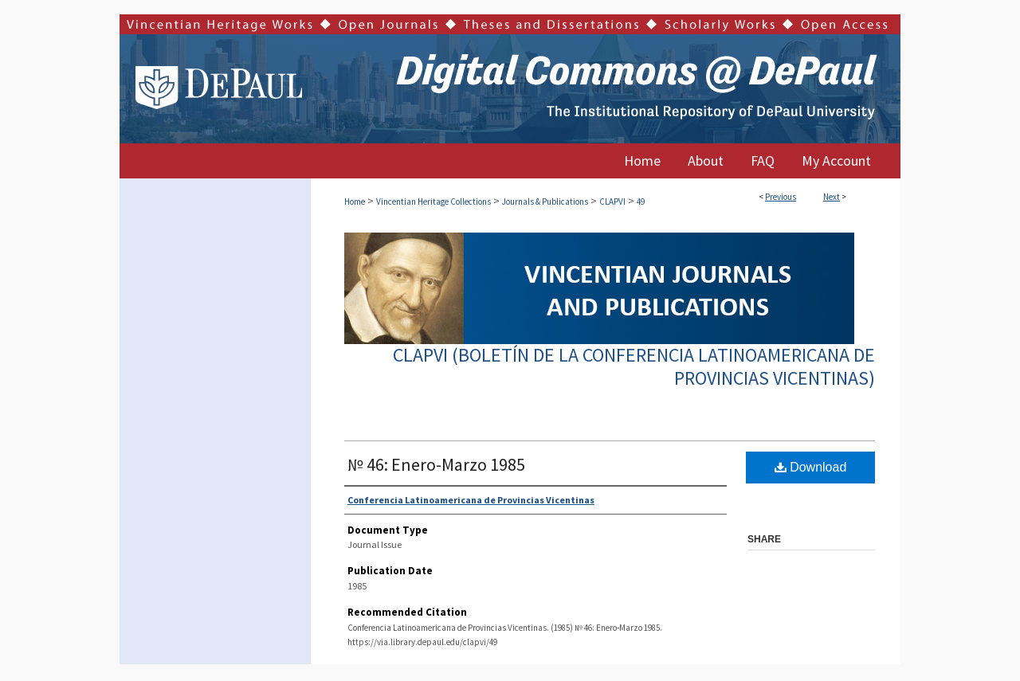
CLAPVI (612, 201)
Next (831, 196)
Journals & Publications (545, 201)
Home (354, 201)
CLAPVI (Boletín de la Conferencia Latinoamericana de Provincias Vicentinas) (634, 366)
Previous (780, 196)
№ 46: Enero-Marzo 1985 (436, 464)
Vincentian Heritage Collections (433, 201)
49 (641, 201)
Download (811, 467)
